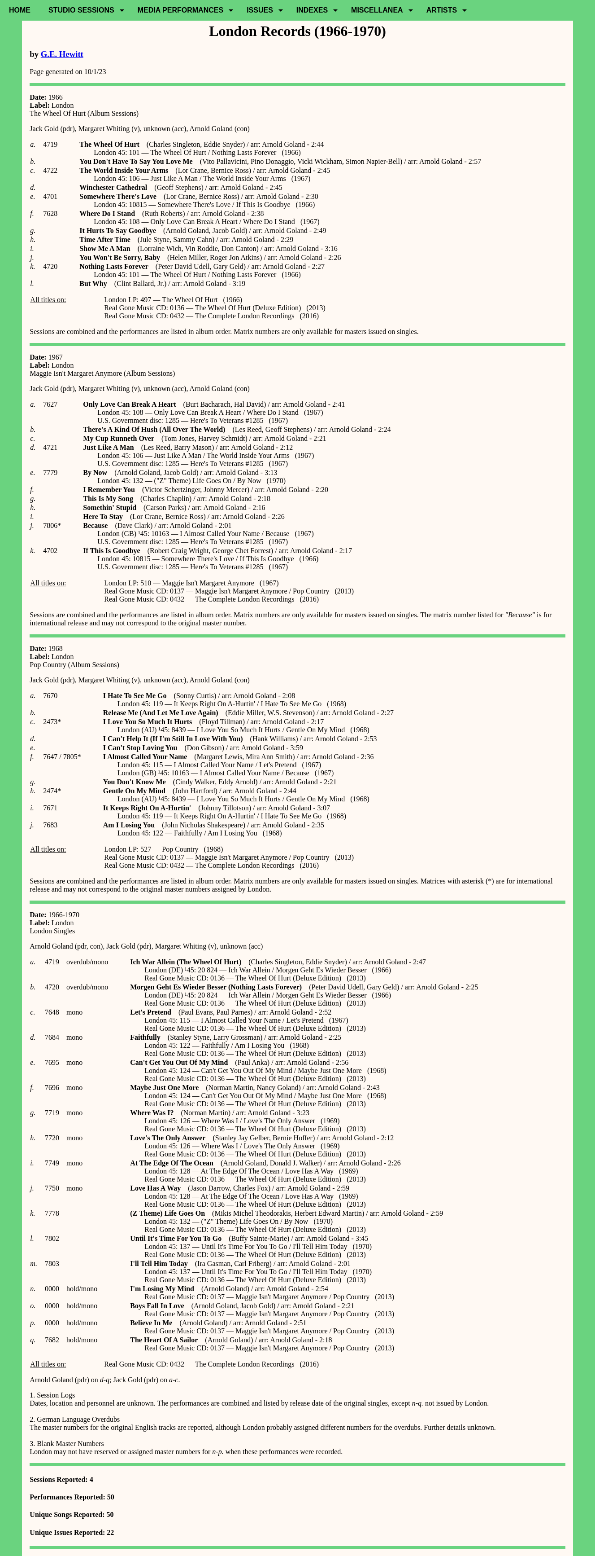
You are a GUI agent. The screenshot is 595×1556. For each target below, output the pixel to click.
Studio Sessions (81, 10)
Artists (441, 10)
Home (19, 10)
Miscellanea (377, 10)
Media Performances (180, 10)
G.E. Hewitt (62, 54)
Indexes (312, 10)
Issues (260, 10)
